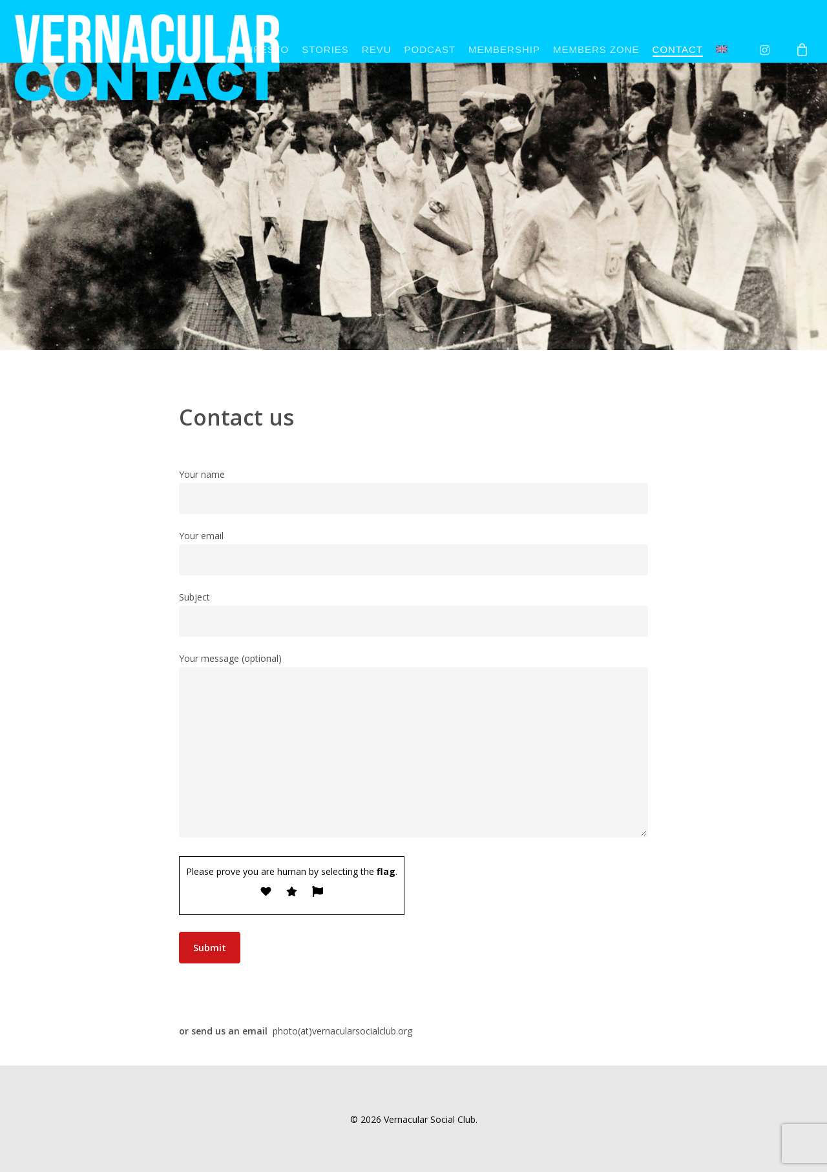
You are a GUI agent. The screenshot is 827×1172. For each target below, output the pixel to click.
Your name (413, 491)
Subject (413, 614)
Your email (413, 552)
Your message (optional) (413, 747)
